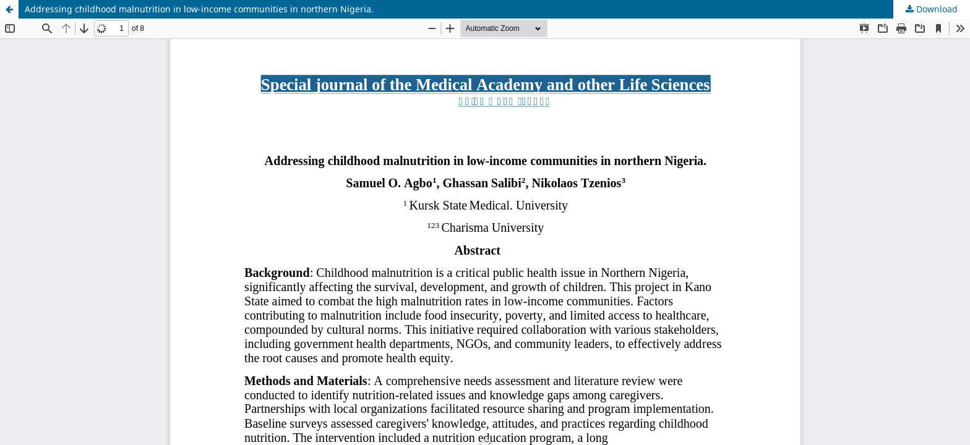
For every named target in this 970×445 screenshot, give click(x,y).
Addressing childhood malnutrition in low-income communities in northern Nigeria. (199, 9)
